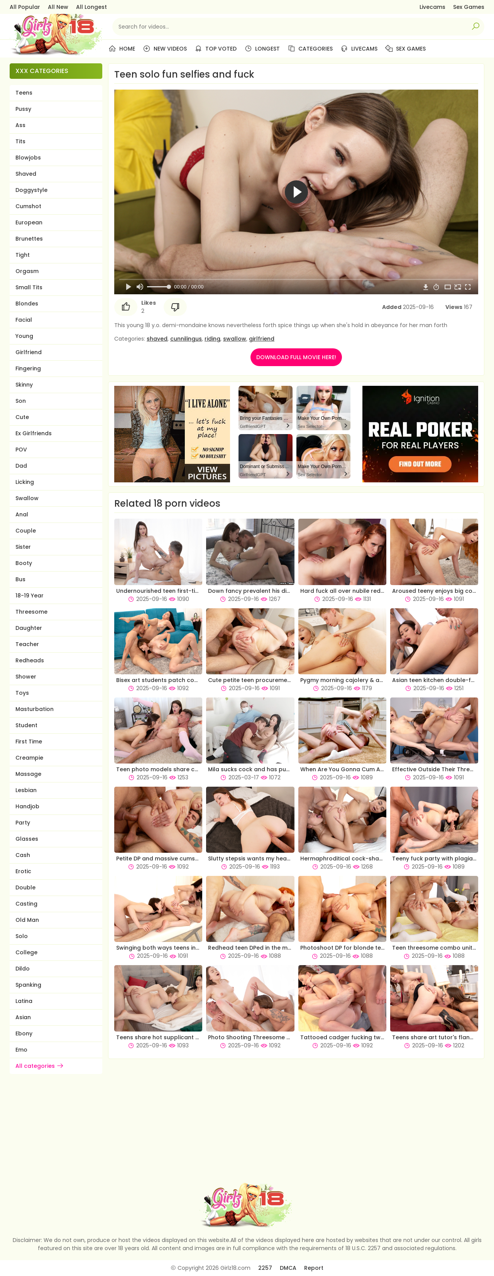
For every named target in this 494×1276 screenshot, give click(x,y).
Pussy (23, 109)
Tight (22, 255)
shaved (157, 339)
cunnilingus (186, 339)
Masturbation (34, 709)
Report (313, 1268)
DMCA (288, 1268)
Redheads (29, 660)
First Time (28, 741)
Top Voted (216, 49)
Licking (24, 482)
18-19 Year (29, 595)
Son (20, 401)
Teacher (27, 644)
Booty (23, 563)
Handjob (27, 806)
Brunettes (29, 239)
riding (212, 339)
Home (121, 49)
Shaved (25, 174)
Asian (23, 1017)
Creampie (29, 758)
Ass (20, 125)
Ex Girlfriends (33, 433)
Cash (22, 855)
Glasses (26, 839)
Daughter (28, 628)
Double (25, 887)
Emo (21, 1050)
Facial (23, 320)
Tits (20, 141)
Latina (23, 1001)
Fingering (28, 368)
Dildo (22, 968)
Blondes (26, 303)
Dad (21, 466)
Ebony (23, 1033)
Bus (20, 579)
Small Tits (28, 287)
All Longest (91, 7)
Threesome (31, 612)
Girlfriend (28, 352)
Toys (22, 693)
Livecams (432, 7)
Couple (25, 530)
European (28, 222)
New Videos (165, 49)
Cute (22, 417)
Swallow (27, 498)
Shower (25, 676)
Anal (21, 514)
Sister (23, 547)
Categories (310, 49)
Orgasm (27, 271)
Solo (21, 936)
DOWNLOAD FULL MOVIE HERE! (296, 357)
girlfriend (261, 339)
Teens (23, 93)
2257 (265, 1268)
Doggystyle (31, 190)
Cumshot (28, 206)
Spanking (28, 985)
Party (22, 822)
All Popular (25, 7)
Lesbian (26, 790)
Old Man (27, 920)
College (26, 952)
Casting (26, 904)
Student (26, 725)
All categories (39, 1066)
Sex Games (468, 7)
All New (58, 7)
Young (24, 336)
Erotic (23, 871)
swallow (234, 339)
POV (21, 449)
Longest (262, 49)
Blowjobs (28, 157)
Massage (28, 774)
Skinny (24, 385)
